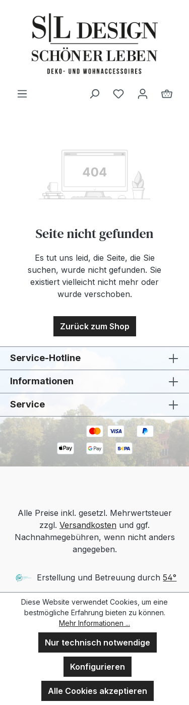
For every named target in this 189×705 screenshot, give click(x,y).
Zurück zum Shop (95, 326)
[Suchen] (94, 93)
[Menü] (22, 93)
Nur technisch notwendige (97, 642)
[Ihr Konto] (143, 93)
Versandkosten (87, 525)
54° (169, 577)
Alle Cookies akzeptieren (97, 691)
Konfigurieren (97, 667)
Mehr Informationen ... (94, 623)
